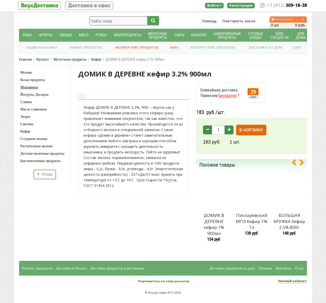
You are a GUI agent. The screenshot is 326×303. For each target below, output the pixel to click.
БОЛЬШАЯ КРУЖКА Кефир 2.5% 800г (289, 221)
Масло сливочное (33, 109)
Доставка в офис (89, 6)
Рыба (27, 35)
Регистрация (240, 5)
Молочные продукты (157, 35)
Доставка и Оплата (71, 268)
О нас (299, 268)
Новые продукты (86, 47)
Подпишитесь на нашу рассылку (163, 281)
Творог (25, 117)
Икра (174, 47)
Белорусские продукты (213, 47)
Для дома (301, 35)
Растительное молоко (36, 146)
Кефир (25, 131)
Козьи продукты (32, 80)
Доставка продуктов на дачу (232, 268)
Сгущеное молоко (33, 139)
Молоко (26, 72)
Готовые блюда (255, 35)
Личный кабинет (292, 281)
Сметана (26, 124)
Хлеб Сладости (279, 35)
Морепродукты (127, 35)
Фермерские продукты (137, 47)
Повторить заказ (238, 21)
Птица (101, 35)
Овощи (66, 35)
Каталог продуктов (37, 268)
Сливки (26, 102)
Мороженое (29, 87)
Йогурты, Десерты (34, 95)
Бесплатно (228, 95)
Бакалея (198, 35)
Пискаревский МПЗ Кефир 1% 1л (251, 221)
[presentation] (296, 163)
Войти (214, 5)
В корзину (251, 130)
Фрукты (45, 35)
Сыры (179, 35)
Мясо (83, 35)
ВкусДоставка (39, 6)
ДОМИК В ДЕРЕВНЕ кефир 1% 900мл (214, 224)
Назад (44, 174)
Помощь (209, 21)
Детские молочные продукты (42, 153)
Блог (297, 47)
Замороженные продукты (227, 35)
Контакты (283, 268)
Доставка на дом (265, 47)
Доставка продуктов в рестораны (117, 268)
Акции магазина (42, 47)
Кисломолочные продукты (40, 161)
